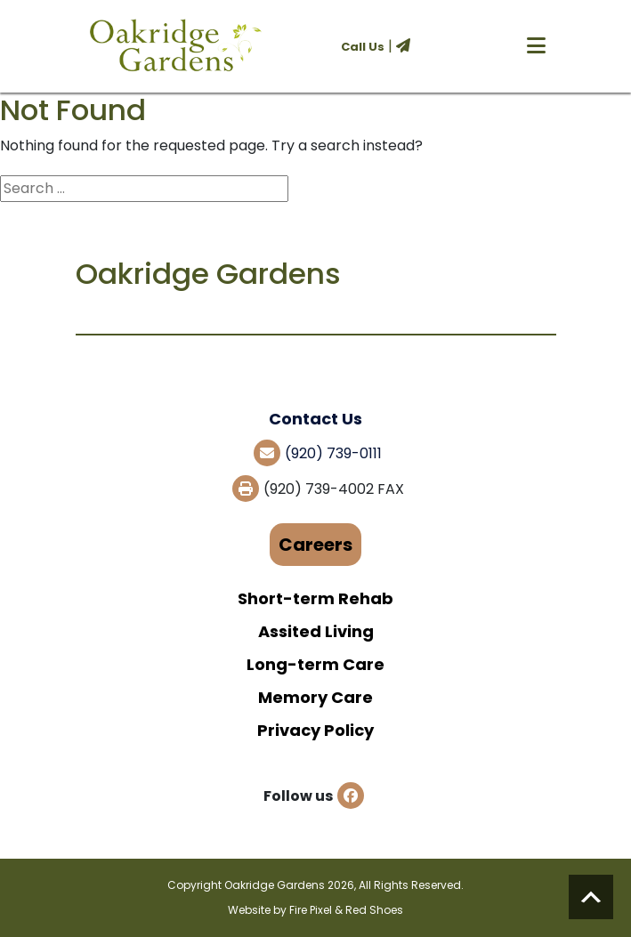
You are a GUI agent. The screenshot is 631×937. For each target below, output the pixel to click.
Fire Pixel (310, 909)
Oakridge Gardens (274, 885)
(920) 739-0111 (333, 453)
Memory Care (315, 697)
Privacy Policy (315, 730)
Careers (315, 544)
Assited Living (316, 631)
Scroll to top (591, 897)
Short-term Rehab (315, 598)
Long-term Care (315, 664)
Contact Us (315, 419)
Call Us (362, 46)
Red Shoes (374, 909)
